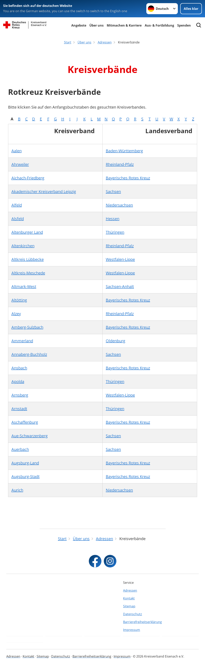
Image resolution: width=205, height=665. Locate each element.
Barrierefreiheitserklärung (141, 622)
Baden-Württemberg (124, 150)
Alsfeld (17, 218)
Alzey (16, 313)
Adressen (130, 590)
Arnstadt (19, 408)
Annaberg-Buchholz (29, 354)
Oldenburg (115, 340)
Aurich (17, 490)
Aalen (16, 150)
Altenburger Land (27, 232)
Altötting (19, 300)
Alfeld (16, 205)
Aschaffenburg (24, 422)
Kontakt (129, 598)
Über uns (96, 25)
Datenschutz (132, 614)
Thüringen (115, 232)
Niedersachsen (119, 205)
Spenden (184, 25)
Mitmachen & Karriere (124, 25)
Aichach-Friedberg (27, 178)
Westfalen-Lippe (120, 259)
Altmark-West (23, 286)
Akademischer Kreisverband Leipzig (43, 191)
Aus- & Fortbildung (159, 25)
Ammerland (22, 340)
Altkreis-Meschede (28, 273)
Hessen (112, 218)
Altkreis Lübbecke (27, 259)
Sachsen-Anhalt (120, 286)
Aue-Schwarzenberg (29, 435)
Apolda (17, 381)
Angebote (78, 25)
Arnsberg (19, 395)
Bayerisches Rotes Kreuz (128, 178)
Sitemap (129, 606)
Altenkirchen (22, 245)
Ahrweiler (20, 164)
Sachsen (113, 191)
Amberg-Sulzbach (27, 327)
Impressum (131, 630)
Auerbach (20, 449)
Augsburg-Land (25, 463)
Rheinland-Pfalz (120, 164)
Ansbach (19, 368)
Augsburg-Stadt (25, 476)
